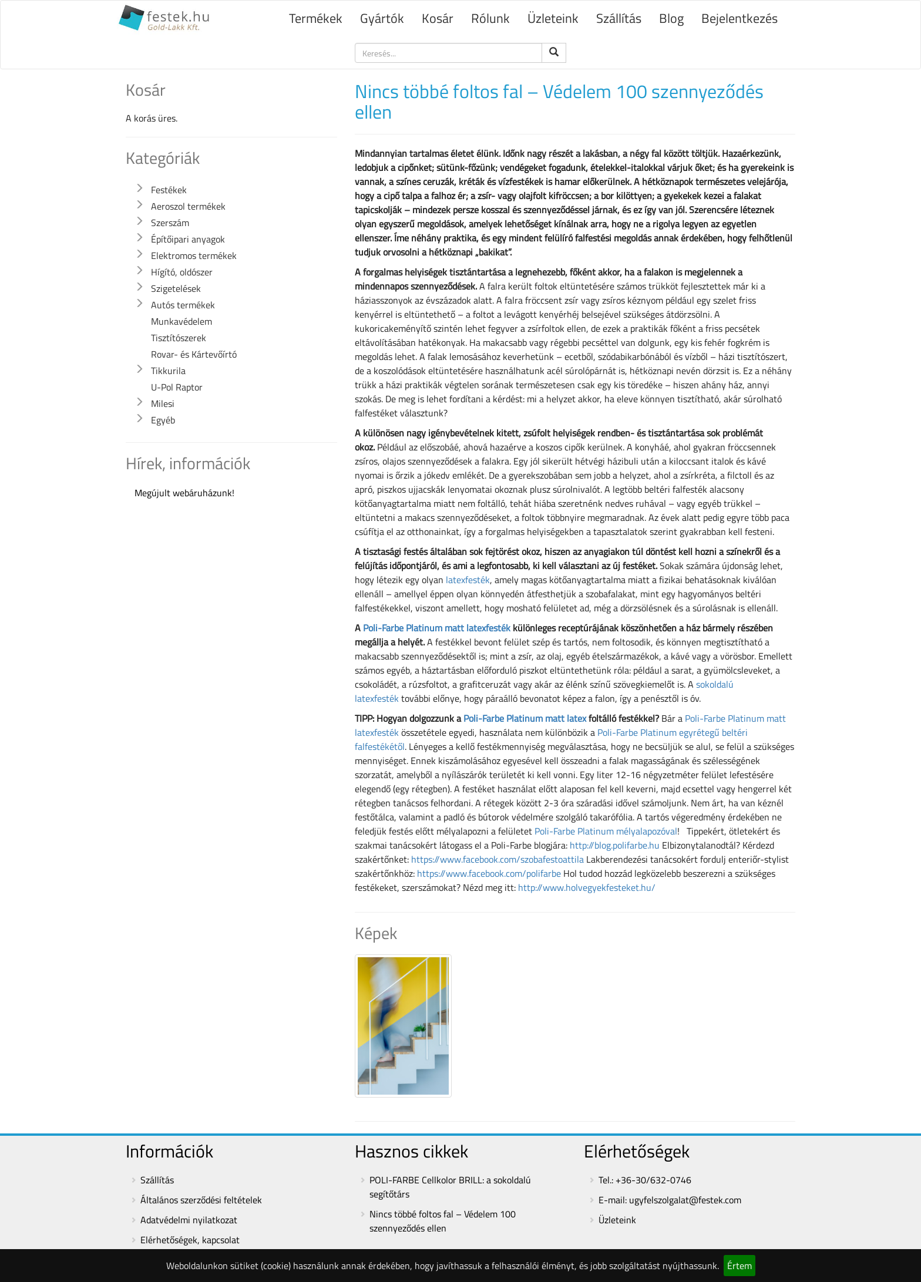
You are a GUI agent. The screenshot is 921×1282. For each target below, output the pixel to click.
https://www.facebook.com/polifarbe (489, 873)
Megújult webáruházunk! (184, 493)
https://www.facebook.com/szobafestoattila (497, 859)
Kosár (437, 18)
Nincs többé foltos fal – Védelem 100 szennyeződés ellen (442, 1221)
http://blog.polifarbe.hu (615, 845)
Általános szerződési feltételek (201, 1200)
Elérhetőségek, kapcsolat (190, 1240)
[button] (139, 188)
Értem (739, 1266)
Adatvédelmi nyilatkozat (188, 1220)
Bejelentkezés (739, 18)
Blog (671, 18)
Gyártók (382, 18)
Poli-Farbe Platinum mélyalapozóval (606, 831)
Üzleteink (553, 18)
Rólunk (490, 18)
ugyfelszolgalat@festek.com (685, 1200)
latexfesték (468, 580)
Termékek (315, 18)
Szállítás (618, 18)
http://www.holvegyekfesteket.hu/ (587, 887)
